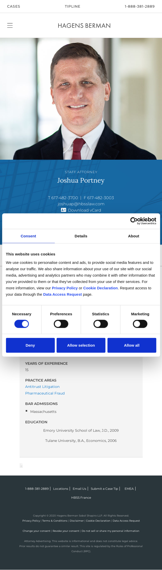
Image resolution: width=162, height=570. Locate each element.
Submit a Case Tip (104, 489)
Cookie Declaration (98, 520)
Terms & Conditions (54, 520)
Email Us (79, 489)
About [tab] (133, 236)
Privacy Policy (31, 520)
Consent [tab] (28, 236)
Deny (30, 345)
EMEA (129, 489)
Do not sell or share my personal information (110, 531)
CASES (13, 6)
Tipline (72, 6)
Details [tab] (81, 236)
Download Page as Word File (21, 465)
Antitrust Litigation (42, 386)
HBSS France (81, 497)
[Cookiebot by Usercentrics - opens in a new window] (134, 221)
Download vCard (84, 210)
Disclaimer (77, 520)
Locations (60, 489)
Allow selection (81, 345)
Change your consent (36, 531)
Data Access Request (126, 520)
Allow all (132, 345)
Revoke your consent (66, 531)
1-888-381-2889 (140, 6)
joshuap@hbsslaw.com (81, 203)
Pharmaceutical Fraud (45, 393)
